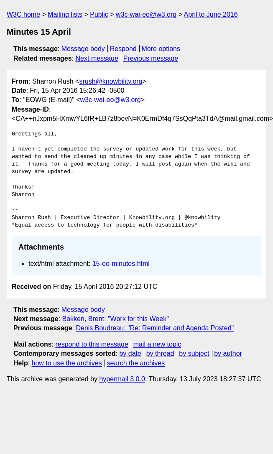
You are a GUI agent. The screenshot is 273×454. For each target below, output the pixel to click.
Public (99, 14)
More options (161, 48)
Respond (123, 48)
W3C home (23, 14)
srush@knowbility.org (110, 81)
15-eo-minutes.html (121, 263)
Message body (83, 48)
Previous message (151, 58)
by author (228, 353)
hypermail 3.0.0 (122, 379)
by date (130, 353)
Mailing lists (65, 14)
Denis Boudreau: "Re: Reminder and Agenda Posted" (155, 328)
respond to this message (91, 344)
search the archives (136, 363)
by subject (194, 353)
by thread (160, 353)
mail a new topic (157, 344)
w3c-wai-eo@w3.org (146, 14)
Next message (97, 58)
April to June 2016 (211, 14)
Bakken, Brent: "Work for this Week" (115, 318)
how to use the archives (67, 363)
